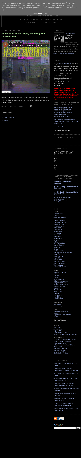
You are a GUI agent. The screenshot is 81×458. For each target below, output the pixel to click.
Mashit (56, 288)
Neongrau (57, 247)
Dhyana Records (59, 279)
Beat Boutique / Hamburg (62, 341)
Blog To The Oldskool (61, 311)
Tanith (56, 316)
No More (56, 249)
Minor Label (58, 292)
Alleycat (56, 215)
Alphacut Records (60, 272)
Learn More (37, 13)
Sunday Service (59, 299)
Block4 (56, 277)
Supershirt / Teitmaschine (62, 315)
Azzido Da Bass (59, 224)
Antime (56, 274)
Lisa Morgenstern (59, 244)
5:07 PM (25, 106)
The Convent (58, 260)
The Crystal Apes (59, 261)
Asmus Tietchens (59, 221)
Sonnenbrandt (58, 256)
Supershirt (57, 258)
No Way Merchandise (61, 201)
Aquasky (56, 219)
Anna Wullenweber (60, 217)
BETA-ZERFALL (59, 127)
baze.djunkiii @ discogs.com (63, 107)
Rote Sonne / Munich (61, 354)
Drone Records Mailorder (62, 197)
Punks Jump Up (59, 251)
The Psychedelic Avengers (63, 252)
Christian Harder (59, 226)
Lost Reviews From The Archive (64, 120)
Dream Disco (58, 235)
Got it (46, 13)
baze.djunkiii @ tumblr (61, 114)
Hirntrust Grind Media (61, 284)
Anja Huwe (57, 331)
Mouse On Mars (59, 245)
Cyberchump (58, 229)
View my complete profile (64, 54)
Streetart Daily (58, 123)
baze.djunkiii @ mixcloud (62, 111)
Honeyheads (58, 238)
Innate (56, 322)
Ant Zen (56, 276)
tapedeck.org (58, 304)
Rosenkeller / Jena (60, 352)
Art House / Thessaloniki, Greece (65, 339)
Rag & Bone (58, 295)
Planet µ (56, 293)
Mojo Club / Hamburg (61, 348)
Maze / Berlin (58, 347)
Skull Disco (57, 297)
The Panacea (58, 265)
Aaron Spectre (58, 213)
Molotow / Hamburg (60, 350)
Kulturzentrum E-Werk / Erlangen (65, 345)
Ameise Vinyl (58, 329)
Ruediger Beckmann (61, 332)
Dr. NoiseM (57, 233)
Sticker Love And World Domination (66, 121)
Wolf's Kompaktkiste (60, 306)
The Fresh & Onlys (60, 263)
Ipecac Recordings (60, 286)
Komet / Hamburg (60, 343)
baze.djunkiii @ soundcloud (63, 112)
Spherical (57, 254)
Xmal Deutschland (60, 267)
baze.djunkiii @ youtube (62, 116)
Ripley (56, 313)
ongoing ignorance (64, 63)
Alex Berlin (57, 327)
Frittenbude (57, 237)
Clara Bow (57, 228)
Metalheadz (57, 290)
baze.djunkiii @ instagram (62, 109)
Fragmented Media (60, 283)
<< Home (5, 121)
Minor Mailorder (59, 199)
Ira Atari (56, 240)
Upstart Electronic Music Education (65, 334)
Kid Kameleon (58, 242)
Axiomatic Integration (61, 222)
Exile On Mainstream (61, 281)
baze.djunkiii (70, 33)
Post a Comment (8, 117)
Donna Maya (58, 231)
